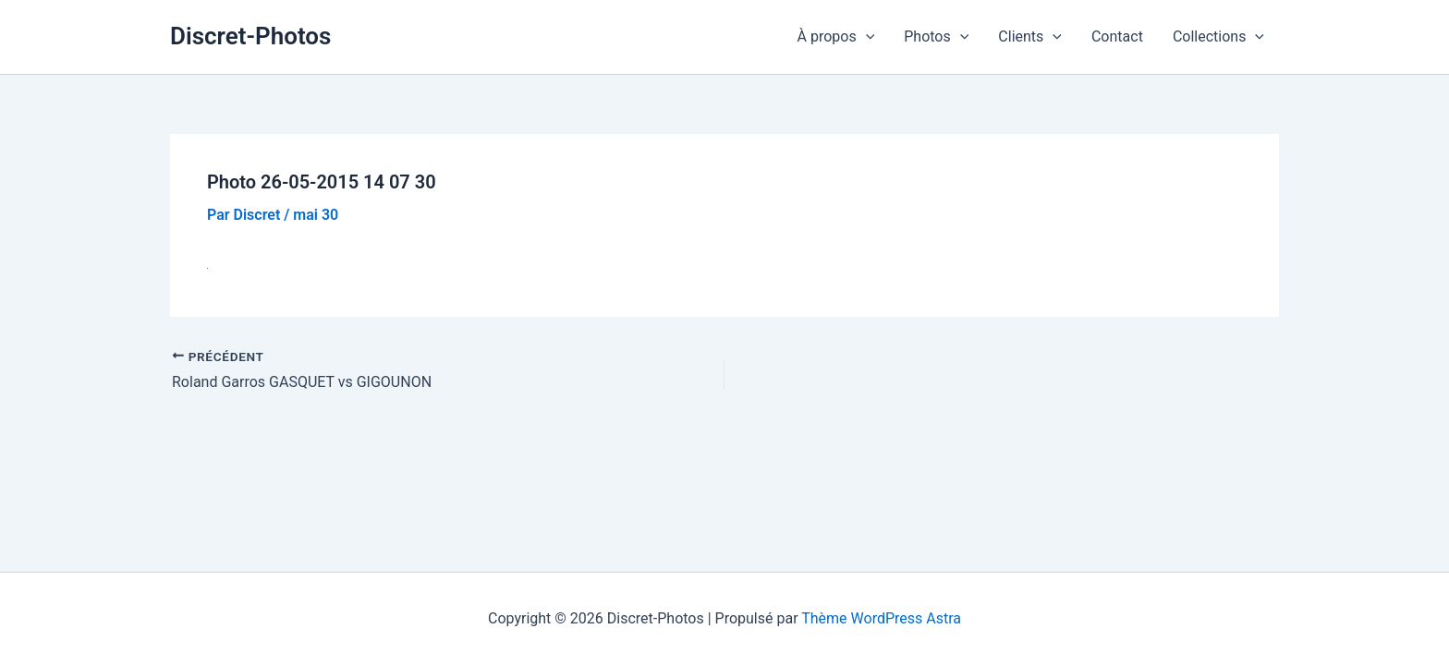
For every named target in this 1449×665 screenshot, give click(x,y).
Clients (1030, 37)
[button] (866, 37)
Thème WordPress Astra (881, 618)
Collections (1218, 37)
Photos (936, 37)
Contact (1117, 36)
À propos (836, 37)
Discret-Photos (250, 36)
